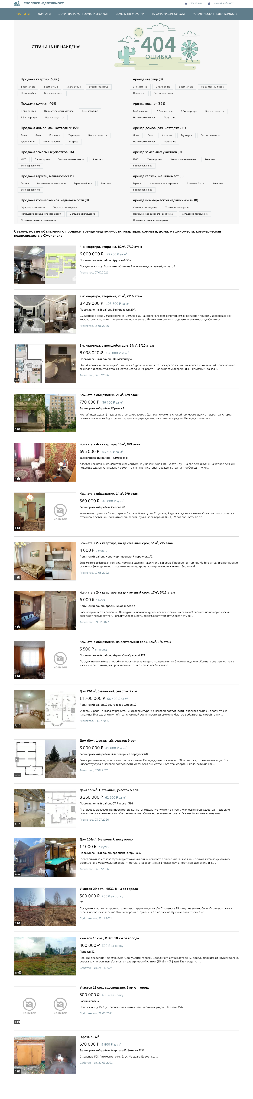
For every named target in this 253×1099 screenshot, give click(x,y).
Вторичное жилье (32, 94)
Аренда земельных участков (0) (160, 165)
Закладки (193, 3)
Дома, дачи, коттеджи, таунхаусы (83, 14)
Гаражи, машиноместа (168, 14)
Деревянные (61, 146)
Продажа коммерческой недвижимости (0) (58, 217)
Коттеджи (63, 139)
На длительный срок (146, 94)
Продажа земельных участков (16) (50, 165)
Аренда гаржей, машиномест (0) (161, 191)
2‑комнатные (56, 87)
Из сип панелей (89, 146)
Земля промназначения (80, 172)
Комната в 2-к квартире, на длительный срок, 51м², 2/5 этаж (126, 562)
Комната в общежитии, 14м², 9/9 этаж (109, 513)
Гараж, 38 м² (89, 1056)
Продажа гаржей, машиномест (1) (50, 191)
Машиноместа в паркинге (57, 198)
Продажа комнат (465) (41, 105)
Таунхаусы (86, 139)
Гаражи (26, 198)
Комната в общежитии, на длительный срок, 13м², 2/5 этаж (125, 661)
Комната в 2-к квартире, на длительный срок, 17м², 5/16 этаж (127, 611)
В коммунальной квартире (65, 113)
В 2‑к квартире (100, 113)
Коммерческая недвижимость (215, 14)
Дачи (43, 139)
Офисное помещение (35, 224)
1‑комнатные (29, 87)
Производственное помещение (40, 239)
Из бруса (27, 153)
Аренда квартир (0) (150, 79)
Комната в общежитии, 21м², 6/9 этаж (109, 414)
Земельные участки (130, 14)
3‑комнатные (82, 87)
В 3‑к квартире (30, 120)
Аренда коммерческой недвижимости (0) (169, 217)
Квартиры (23, 14)
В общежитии (30, 113)
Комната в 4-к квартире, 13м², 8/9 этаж (110, 463)
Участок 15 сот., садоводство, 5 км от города (115, 1006)
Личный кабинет (221, 3)
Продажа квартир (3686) (42, 79)
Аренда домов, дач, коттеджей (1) (162, 139)
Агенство (110, 172)
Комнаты (44, 14)
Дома (25, 139)
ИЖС (25, 172)
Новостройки (62, 94)
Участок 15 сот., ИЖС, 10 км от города (109, 957)
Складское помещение (89, 231)
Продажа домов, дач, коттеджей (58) (53, 131)
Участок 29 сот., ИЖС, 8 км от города (109, 908)
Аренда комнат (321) (151, 105)
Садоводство (47, 172)
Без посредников (92, 94)
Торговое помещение (72, 224)
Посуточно (175, 94)
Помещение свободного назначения (43, 231)
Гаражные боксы (92, 198)
